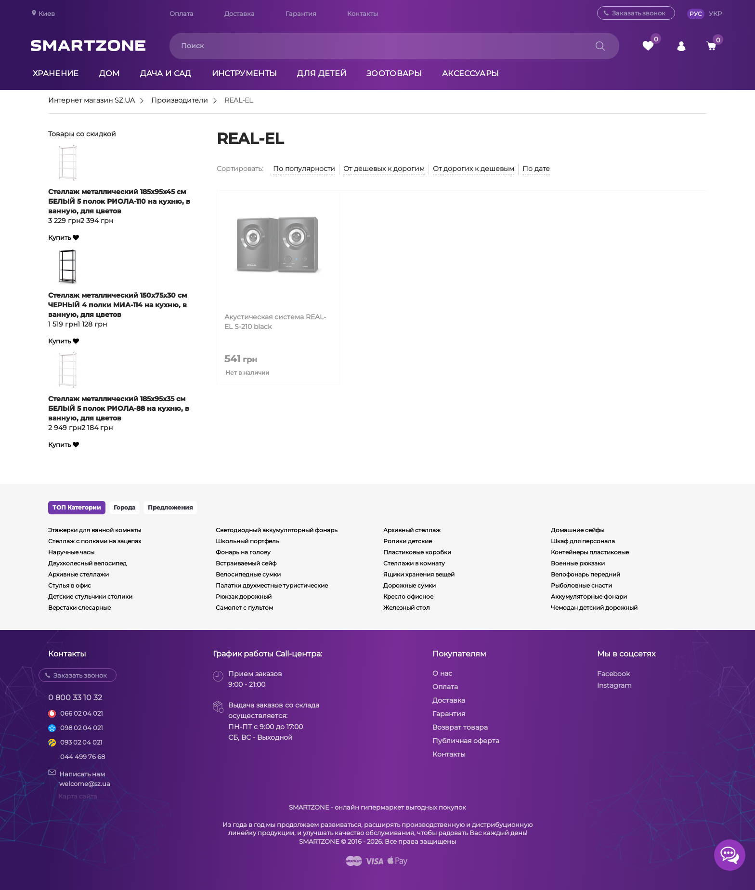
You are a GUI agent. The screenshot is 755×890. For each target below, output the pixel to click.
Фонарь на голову (243, 552)
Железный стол (406, 607)
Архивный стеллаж (412, 530)
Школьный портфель (247, 541)
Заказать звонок (638, 13)
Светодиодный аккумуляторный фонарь (277, 530)
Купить (59, 238)
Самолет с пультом (244, 607)
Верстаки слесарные (79, 607)
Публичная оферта (465, 740)
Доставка (239, 13)
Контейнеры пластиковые (590, 552)
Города (124, 507)
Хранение (56, 73)
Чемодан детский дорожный (594, 607)
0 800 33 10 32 (75, 697)
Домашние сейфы (577, 530)
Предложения (170, 507)
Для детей (321, 73)
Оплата (181, 13)
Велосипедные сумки (248, 574)
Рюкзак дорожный (244, 596)
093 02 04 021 (81, 742)
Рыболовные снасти (581, 585)
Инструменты (244, 73)
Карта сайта (77, 796)
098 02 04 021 (81, 728)
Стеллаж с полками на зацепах (94, 541)
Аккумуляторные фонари (589, 596)
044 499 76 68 (82, 756)
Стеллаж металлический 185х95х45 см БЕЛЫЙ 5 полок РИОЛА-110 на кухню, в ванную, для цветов (119, 201)
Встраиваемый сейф (246, 563)
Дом (109, 73)
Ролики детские (407, 541)
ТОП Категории (76, 507)
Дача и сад (166, 73)
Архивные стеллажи (78, 574)
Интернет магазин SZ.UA (91, 100)
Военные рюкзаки (578, 563)
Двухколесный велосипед (87, 563)
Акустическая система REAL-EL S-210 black (275, 322)
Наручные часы (71, 552)
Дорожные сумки (409, 585)
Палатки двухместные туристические (272, 585)
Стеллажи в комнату (414, 563)
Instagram (614, 685)
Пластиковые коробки (417, 552)
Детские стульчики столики (90, 596)
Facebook (613, 673)
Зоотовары (394, 73)
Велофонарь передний (585, 574)
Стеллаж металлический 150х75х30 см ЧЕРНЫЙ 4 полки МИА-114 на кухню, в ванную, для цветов (117, 305)
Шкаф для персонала (583, 541)
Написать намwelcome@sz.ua (79, 778)
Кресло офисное (408, 596)
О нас (442, 673)
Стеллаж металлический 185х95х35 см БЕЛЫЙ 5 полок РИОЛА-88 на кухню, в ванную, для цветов (118, 408)
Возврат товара (460, 727)
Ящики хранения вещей (419, 574)
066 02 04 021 (81, 713)
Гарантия (301, 13)
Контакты (362, 13)
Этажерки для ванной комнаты (94, 530)
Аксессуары (470, 73)
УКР (715, 13)
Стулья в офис (69, 585)
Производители (179, 100)
